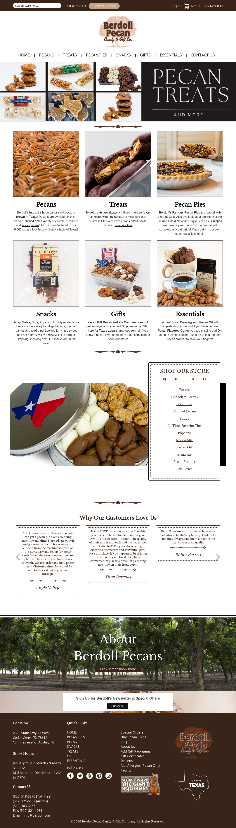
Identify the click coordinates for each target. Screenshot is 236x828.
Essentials (190, 314)
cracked (18, 221)
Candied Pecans (184, 411)
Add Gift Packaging (135, 751)
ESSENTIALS (171, 55)
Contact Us (203, 55)
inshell (71, 216)
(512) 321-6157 (24, 801)
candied (74, 221)
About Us (128, 746)
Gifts (118, 314)
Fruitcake (184, 454)
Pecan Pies (190, 204)
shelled (29, 221)
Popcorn (184, 433)
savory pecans (30, 225)
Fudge (184, 418)
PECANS (46, 55)
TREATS (70, 55)
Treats (118, 204)
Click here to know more (118, 669)
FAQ (124, 742)
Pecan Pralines (184, 462)
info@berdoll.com (37, 815)
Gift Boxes (184, 469)
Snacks (46, 314)
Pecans (46, 204)
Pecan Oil (184, 447)
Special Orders (104, 6)
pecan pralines (123, 225)
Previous (7, 561)
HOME (24, 55)
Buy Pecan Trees (133, 737)
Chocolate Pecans (184, 397)
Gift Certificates (133, 756)
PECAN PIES (96, 55)
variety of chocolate (55, 221)
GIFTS (145, 55)
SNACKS (123, 55)
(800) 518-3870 (24, 796)
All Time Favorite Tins (184, 426)
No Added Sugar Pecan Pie (193, 221)
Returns (127, 760)
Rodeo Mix (184, 440)
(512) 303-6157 (24, 805)
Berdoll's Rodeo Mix (46, 335)
